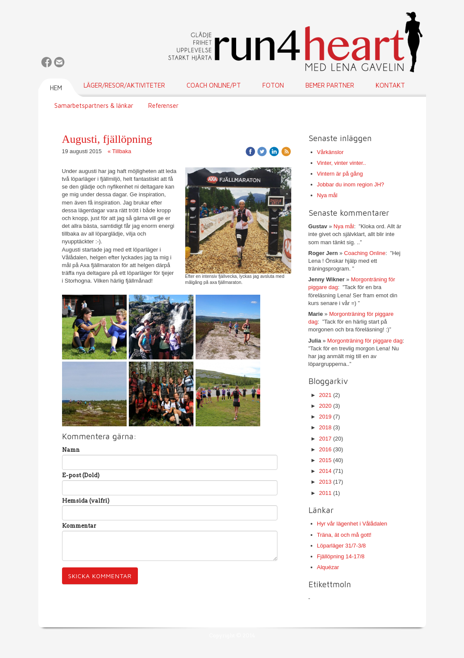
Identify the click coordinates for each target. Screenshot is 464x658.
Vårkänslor (330, 152)
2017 (325, 438)
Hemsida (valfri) (85, 500)
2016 (325, 449)
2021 (325, 395)
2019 (325, 416)
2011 (325, 493)
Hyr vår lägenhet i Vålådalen (352, 523)
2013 (325, 482)
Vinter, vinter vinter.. (341, 163)
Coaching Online (365, 253)
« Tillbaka (119, 151)
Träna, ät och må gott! (344, 535)
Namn (71, 450)
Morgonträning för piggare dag (365, 340)
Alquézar (328, 567)
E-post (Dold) (81, 475)
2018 (325, 427)
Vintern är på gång (340, 173)
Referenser (163, 105)
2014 (325, 471)
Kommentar (79, 526)
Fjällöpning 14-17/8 (341, 556)
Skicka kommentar (100, 575)
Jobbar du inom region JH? (350, 184)
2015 (325, 460)
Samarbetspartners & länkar (93, 105)
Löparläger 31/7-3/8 (341, 545)
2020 (325, 406)
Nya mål (327, 195)
